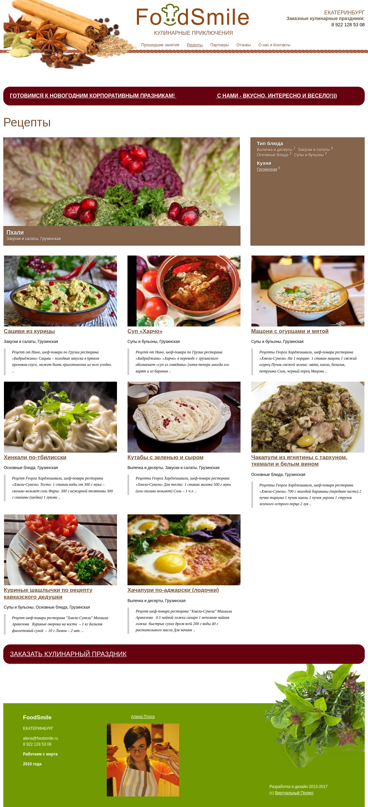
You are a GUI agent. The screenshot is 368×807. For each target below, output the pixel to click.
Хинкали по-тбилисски (35, 457)
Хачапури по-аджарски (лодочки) (173, 590)
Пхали (15, 232)
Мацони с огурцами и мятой (290, 331)
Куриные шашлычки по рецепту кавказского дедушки (48, 593)
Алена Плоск (143, 716)
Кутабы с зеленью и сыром (165, 457)
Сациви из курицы (29, 331)
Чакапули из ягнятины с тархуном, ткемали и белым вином (299, 460)
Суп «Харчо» (145, 331)
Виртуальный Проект (294, 793)
